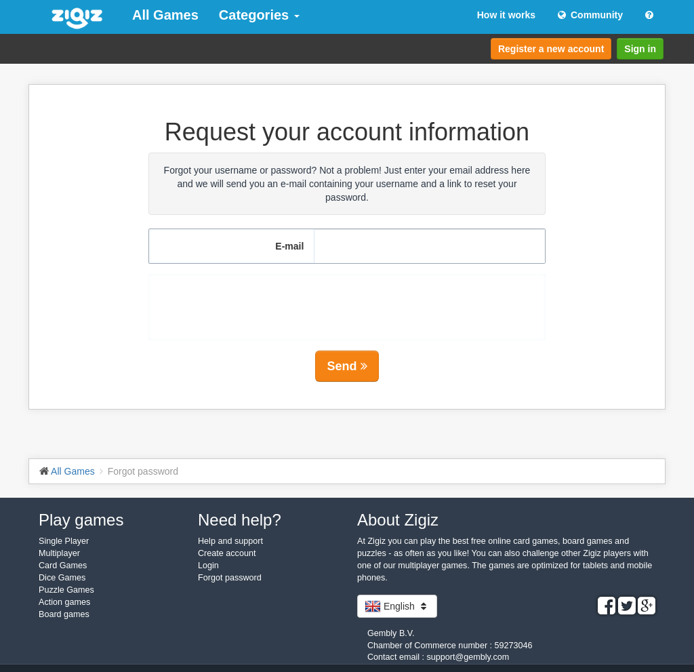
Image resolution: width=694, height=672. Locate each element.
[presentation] (347, 300)
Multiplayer (59, 553)
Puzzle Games (66, 590)
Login (208, 565)
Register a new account (551, 48)
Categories (259, 14)
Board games (64, 614)
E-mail (289, 246)
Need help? (239, 520)
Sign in (640, 48)
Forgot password (230, 577)
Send (347, 366)
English (397, 606)
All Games (165, 14)
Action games (64, 602)
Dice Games (62, 577)
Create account (227, 553)
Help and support (230, 541)
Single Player (64, 541)
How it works (506, 14)
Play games (81, 520)
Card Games (63, 565)
